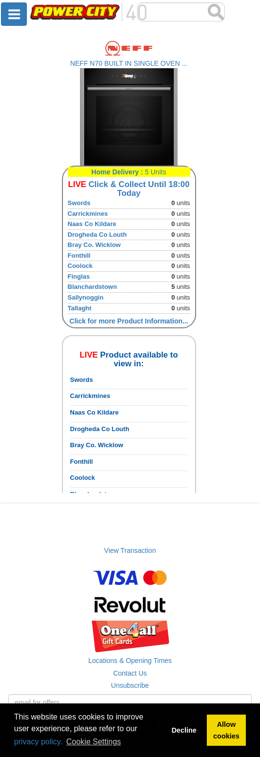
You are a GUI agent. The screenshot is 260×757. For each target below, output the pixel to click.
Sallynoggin (86, 297)
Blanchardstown (92, 286)
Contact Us (130, 673)
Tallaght (80, 308)
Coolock (80, 265)
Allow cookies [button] (226, 730)
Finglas (79, 276)
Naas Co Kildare (92, 223)
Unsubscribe (130, 685)
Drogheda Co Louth (97, 234)
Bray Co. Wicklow (94, 244)
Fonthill (79, 255)
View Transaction (130, 550)
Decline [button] (184, 730)
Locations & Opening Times (130, 660)
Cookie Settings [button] (93, 742)
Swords (79, 203)
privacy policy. (38, 742)
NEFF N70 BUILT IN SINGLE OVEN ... (129, 63)
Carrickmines (88, 213)
